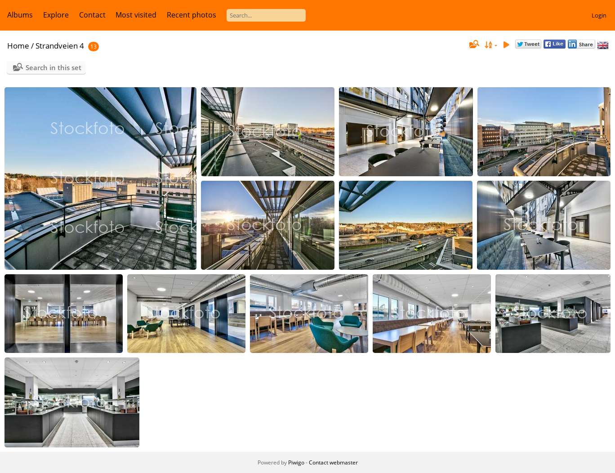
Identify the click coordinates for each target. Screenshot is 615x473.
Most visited (136, 15)
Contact (92, 15)
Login (599, 15)
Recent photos (191, 15)
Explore (56, 15)
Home (18, 45)
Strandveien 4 (60, 45)
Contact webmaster (333, 462)
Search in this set (53, 67)
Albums (20, 15)
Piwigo (296, 462)
